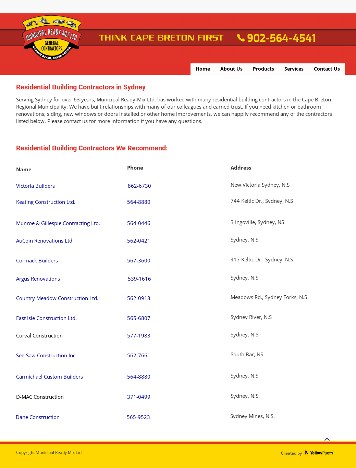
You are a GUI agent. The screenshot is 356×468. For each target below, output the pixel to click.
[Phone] (240, 37)
